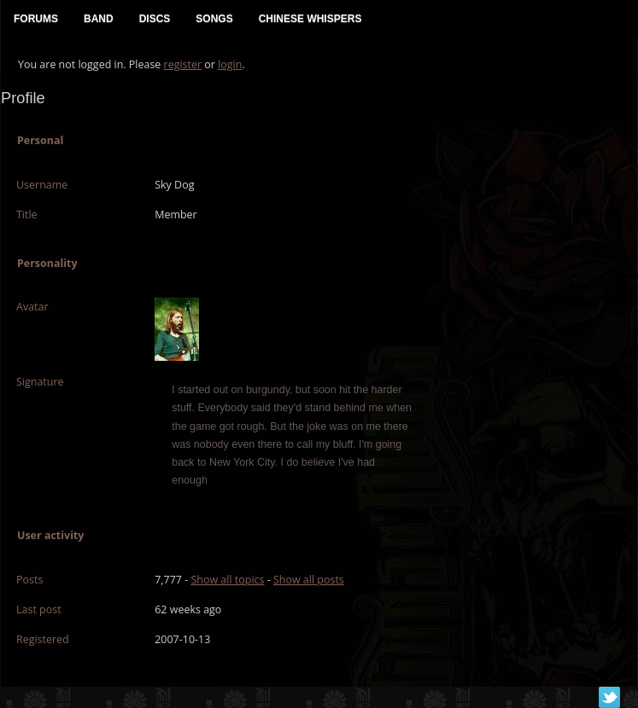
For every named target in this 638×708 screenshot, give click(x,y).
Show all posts (308, 579)
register (183, 64)
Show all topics (227, 579)
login (230, 64)
